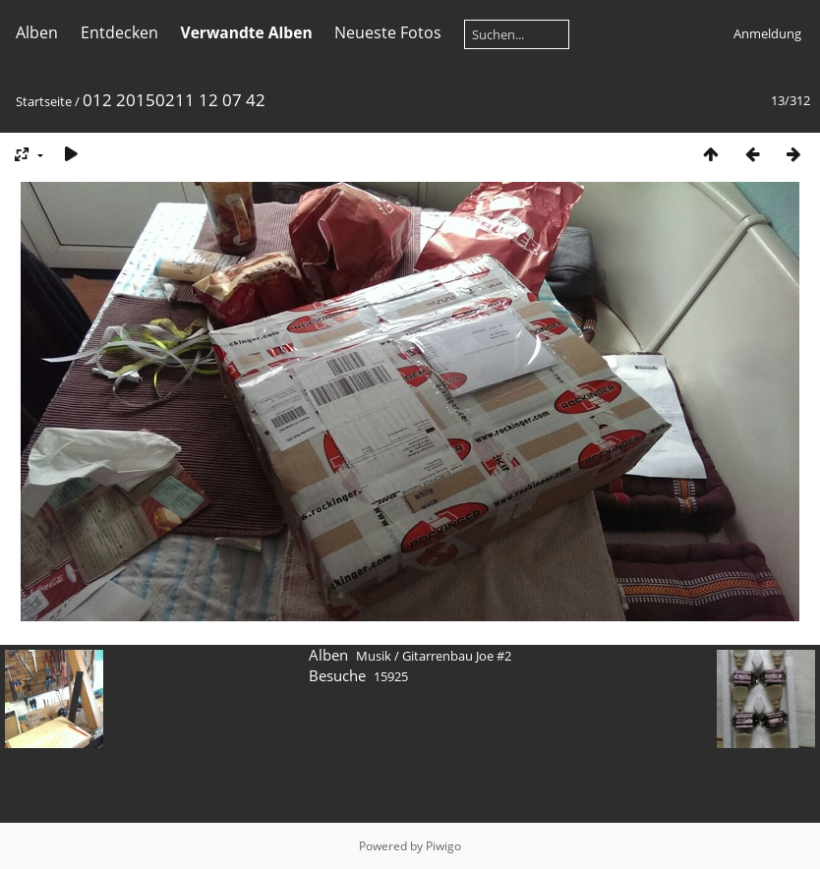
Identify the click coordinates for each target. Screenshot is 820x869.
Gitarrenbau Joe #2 (456, 656)
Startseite (44, 101)
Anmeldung (767, 33)
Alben (37, 32)
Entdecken (119, 32)
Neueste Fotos (387, 32)
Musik (373, 656)
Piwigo (443, 846)
